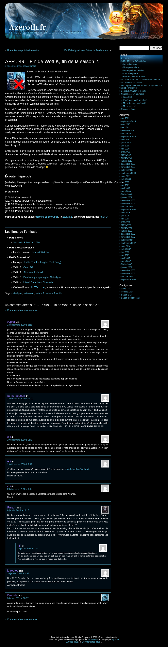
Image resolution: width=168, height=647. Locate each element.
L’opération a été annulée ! (135, 100)
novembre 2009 (128, 167)
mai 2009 (125, 185)
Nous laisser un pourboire (132, 94)
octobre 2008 (127, 206)
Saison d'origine (128, 298)
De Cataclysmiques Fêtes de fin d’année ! (86, 50)
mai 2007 (125, 255)
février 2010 (126, 158)
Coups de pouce (130, 73)
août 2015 (125, 124)
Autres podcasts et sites (134, 70)
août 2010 (125, 140)
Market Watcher (40, 252)
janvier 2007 (126, 267)
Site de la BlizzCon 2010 (26, 242)
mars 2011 (126, 127)
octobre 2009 (127, 170)
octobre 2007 (127, 240)
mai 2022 (125, 118)
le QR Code (51, 216)
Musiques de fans (131, 67)
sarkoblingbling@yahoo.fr (77, 469)
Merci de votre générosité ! (135, 103)
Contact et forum (128, 109)
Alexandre (31, 66)
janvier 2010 (126, 161)
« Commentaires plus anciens (21, 310)
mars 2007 (126, 261)
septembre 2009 (128, 173)
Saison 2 (125, 295)
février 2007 (126, 264)
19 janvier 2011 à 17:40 (28, 548)
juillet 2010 (126, 143)
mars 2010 (126, 155)
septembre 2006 (128, 279)
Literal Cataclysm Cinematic (38, 282)
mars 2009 (126, 191)
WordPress (93, 639)
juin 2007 (125, 252)
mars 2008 (126, 225)
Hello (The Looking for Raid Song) (42, 262)
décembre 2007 (128, 234)
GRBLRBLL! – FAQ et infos (133, 61)
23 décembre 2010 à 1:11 (19, 325)
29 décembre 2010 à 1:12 (19, 489)
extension (29, 293)
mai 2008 (125, 219)
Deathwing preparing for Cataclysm (42, 277)
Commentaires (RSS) (91, 642)
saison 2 (40, 293)
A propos (125, 58)
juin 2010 (125, 146)
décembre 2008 (128, 200)
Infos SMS (127, 97)
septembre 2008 (128, 210)
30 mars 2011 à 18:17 (18, 598)
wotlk (59, 293)
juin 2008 (125, 216)
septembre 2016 (128, 121)
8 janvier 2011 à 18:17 (18, 510)
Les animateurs (130, 64)
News (123, 289)
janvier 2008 (126, 231)
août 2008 (125, 213)
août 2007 (125, 246)
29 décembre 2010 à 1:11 (19, 464)
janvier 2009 (126, 197)
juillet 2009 (126, 179)
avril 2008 (125, 222)
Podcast (124, 292)
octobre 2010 (127, 133)
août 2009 (125, 176)
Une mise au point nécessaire (23, 50)
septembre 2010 (128, 136)
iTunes (40, 216)
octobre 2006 (127, 276)
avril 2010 (125, 152)
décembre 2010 (128, 130)
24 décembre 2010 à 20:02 (20, 398)
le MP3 (103, 216)
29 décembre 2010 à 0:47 (19, 439)
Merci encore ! (129, 106)
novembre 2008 (128, 203)
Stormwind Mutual (33, 272)
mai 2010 (125, 149)
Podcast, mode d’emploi (134, 76)
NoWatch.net (38, 287)
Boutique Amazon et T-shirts (133, 91)
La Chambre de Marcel (131, 83)
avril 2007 (125, 258)
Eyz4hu (115, 639)
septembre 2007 (128, 243)
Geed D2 (28, 267)
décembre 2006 (128, 270)
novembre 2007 (128, 237)
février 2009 (126, 194)
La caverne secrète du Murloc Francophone (140, 79)
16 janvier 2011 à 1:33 (18, 573)
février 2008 (126, 228)
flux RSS (67, 216)
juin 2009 (125, 182)
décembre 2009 (128, 164)
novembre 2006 (128, 273)
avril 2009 (125, 188)
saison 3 (50, 293)
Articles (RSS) (72, 642)
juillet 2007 (126, 249)
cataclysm (17, 293)
